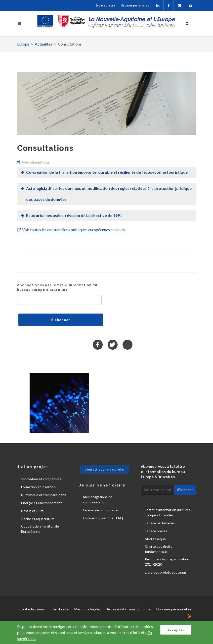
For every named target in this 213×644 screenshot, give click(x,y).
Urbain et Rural (32, 511)
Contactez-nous (32, 609)
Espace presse (105, 5)
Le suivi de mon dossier (101, 510)
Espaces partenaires (135, 5)
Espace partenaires (160, 523)
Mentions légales (87, 609)
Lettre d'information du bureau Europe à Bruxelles (169, 512)
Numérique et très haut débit (44, 495)
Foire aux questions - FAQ (103, 518)
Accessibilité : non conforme (129, 609)
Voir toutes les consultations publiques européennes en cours (73, 229)
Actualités (43, 44)
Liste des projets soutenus (166, 572)
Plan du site (59, 609)
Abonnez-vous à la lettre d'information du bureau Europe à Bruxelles (57, 287)
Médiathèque (155, 539)
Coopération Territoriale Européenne (40, 529)
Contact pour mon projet (105, 469)
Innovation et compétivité (41, 479)
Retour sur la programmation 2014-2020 (167, 561)
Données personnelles (173, 609)
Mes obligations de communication (97, 499)
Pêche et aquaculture (38, 519)
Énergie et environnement (41, 503)
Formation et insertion (38, 487)
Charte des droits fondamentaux (158, 549)
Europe (23, 44)
